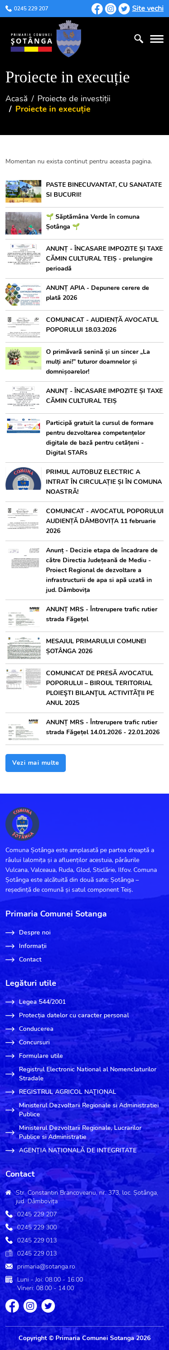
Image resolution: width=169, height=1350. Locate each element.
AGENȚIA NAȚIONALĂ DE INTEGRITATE (71, 1150)
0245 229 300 (37, 1227)
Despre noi (27, 932)
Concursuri (27, 1042)
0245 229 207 (26, 8)
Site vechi (148, 9)
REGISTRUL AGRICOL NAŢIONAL (60, 1092)
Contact (23, 959)
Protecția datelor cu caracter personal (67, 1015)
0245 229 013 (37, 1240)
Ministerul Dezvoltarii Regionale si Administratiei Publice (82, 1110)
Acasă (16, 98)
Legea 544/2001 (35, 1002)
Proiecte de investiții (73, 98)
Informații (25, 946)
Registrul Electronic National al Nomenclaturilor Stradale (80, 1074)
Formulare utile (34, 1056)
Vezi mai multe (35, 763)
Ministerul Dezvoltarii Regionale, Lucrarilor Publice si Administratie (73, 1132)
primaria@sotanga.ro (46, 1266)
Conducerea (29, 1029)
